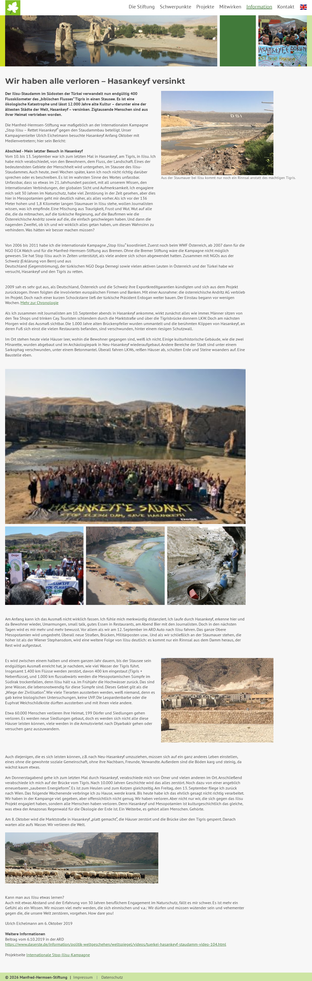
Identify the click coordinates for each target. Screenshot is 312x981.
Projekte (205, 6)
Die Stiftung (142, 6)
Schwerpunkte (175, 6)
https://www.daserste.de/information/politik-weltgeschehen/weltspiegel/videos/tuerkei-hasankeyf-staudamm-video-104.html (115, 944)
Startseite (12, 7)
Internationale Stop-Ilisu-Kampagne (58, 954)
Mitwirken (230, 6)
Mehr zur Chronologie (39, 302)
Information (259, 6)
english (303, 7)
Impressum (83, 977)
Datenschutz (112, 977)
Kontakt (285, 6)
